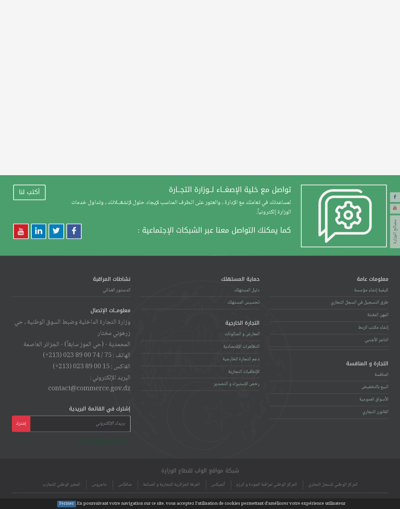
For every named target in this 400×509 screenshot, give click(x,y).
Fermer (66, 504)
